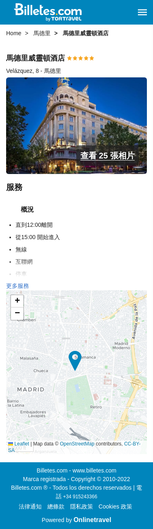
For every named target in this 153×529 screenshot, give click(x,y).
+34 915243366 (80, 497)
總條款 (55, 506)
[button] (142, 12)
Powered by (76, 520)
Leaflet (18, 444)
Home (13, 33)
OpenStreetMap (77, 444)
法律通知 (30, 506)
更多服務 (17, 286)
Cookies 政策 (115, 506)
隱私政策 (81, 506)
